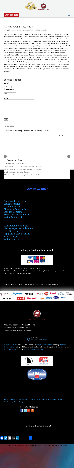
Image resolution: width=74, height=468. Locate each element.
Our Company (8, 402)
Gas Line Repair (12, 206)
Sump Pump (10, 236)
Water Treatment (13, 217)
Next (68, 156)
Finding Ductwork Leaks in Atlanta (15, 163)
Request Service (51, 399)
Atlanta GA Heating (18, 30)
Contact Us (60, 399)
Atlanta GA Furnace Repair (19, 26)
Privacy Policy (18, 402)
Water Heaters (11, 239)
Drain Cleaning (12, 203)
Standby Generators (14, 211)
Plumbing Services (15, 399)
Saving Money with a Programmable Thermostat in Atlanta (23, 166)
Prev (5, 156)
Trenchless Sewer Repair (17, 214)
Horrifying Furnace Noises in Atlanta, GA (17, 172)
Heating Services (27, 399)
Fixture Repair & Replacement (19, 228)
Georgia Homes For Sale (44, 345)
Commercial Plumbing (16, 225)
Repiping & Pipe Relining (17, 233)
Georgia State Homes (10, 345)
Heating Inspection (41, 30)
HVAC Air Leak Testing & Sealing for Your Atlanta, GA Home (23, 175)
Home (6, 399)
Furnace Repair (29, 30)
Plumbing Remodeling (16, 209)
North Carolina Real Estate (12, 349)
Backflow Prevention (15, 201)
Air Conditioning (39, 399)
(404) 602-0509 (11, 15)
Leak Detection (11, 231)
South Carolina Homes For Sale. (34, 349)
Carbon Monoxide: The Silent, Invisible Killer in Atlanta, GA (23, 169)
